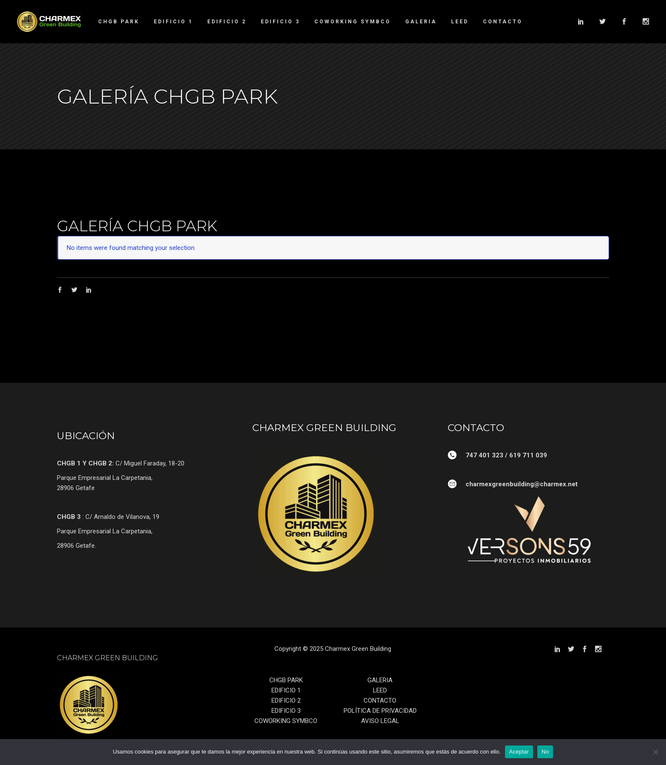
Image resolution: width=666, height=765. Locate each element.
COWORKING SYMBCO (285, 721)
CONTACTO (380, 700)
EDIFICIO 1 (286, 690)
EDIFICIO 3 (286, 711)
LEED (380, 690)
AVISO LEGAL (380, 721)
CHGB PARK (286, 680)
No (545, 751)
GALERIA (379, 680)
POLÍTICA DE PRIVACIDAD (380, 711)
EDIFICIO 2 (286, 700)
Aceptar (519, 751)
